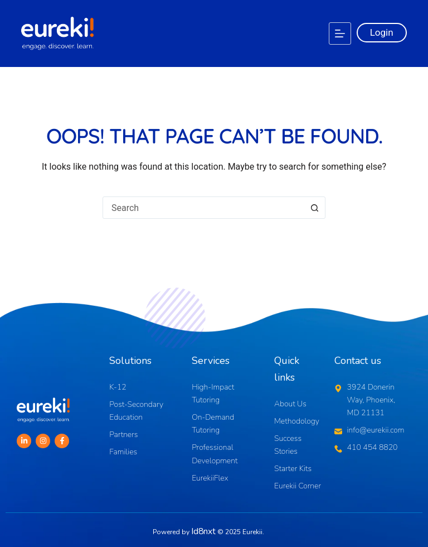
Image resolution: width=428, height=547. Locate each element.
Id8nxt (203, 529)
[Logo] (57, 33)
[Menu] (340, 33)
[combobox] (203, 207)
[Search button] (314, 207)
